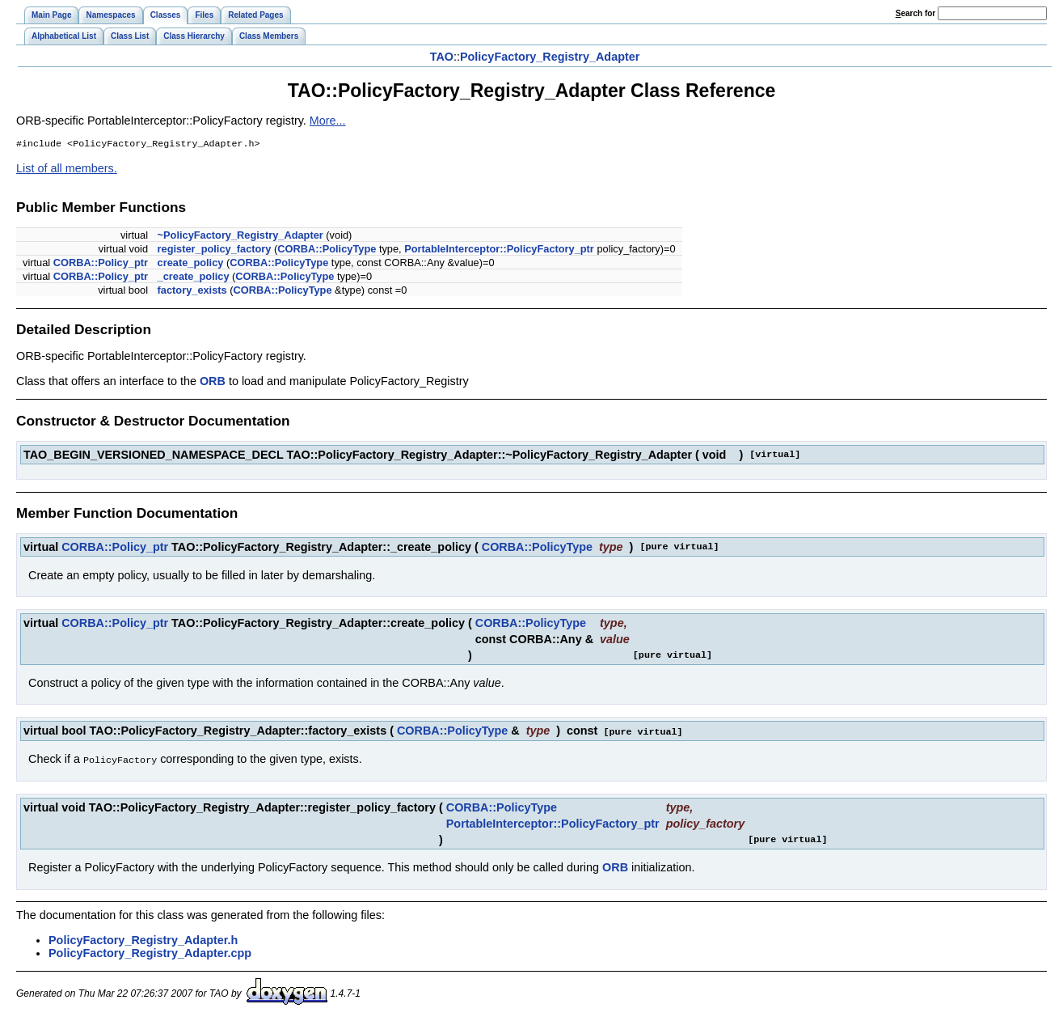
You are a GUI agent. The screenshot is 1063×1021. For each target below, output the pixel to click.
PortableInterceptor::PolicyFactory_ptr (499, 250)
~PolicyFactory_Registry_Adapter (240, 237)
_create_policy (194, 278)
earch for (915, 13)
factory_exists (192, 292)
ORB (213, 382)
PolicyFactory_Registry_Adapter (549, 56)
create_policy (191, 264)
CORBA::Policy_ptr (100, 264)
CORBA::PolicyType (326, 250)
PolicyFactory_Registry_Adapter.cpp (150, 953)
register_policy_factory (215, 250)
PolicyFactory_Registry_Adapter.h (143, 940)
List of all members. (66, 169)
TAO (441, 56)
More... (328, 120)
